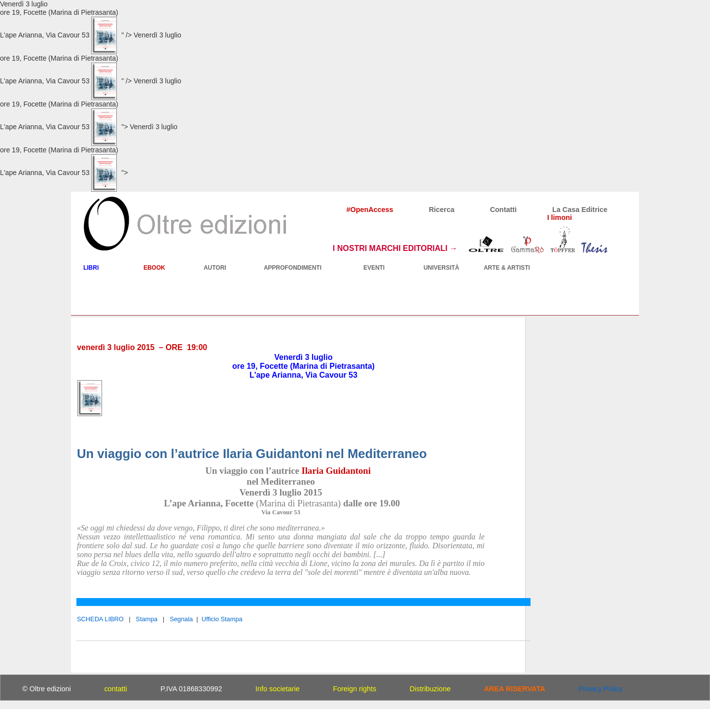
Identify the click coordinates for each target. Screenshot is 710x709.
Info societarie (277, 689)
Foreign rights (354, 689)
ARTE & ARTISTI (507, 267)
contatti (115, 689)
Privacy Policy (600, 689)
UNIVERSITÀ (442, 267)
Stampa (146, 619)
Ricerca (442, 209)
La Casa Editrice (579, 209)
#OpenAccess (369, 209)
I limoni (559, 217)
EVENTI (374, 267)
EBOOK (154, 267)
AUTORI (215, 267)
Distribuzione (430, 689)
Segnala (181, 619)
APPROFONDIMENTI (292, 267)
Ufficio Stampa (222, 619)
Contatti (503, 209)
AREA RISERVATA (514, 689)
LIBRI (91, 267)
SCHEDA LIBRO (100, 619)
